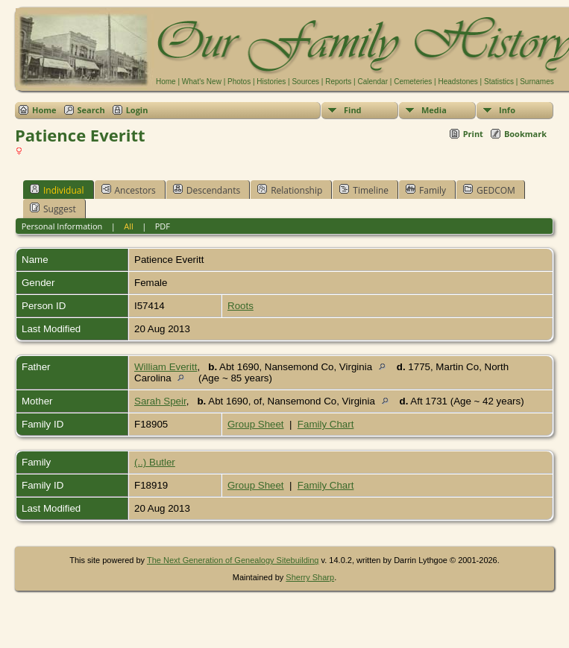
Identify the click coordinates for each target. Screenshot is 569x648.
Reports (338, 81)
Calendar (372, 81)
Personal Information (62, 226)
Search (91, 109)
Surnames (537, 81)
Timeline (364, 190)
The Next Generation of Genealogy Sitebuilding (233, 560)
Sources (305, 81)
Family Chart (326, 424)
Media (434, 109)
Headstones (457, 81)
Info (507, 109)
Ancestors (128, 190)
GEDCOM (489, 190)
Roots (240, 305)
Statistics (499, 81)
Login (137, 109)
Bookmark (525, 133)
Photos (239, 81)
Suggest (53, 208)
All (128, 226)
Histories (271, 81)
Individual (57, 190)
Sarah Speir (160, 401)
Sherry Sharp (310, 577)
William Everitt (165, 366)
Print (473, 133)
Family (426, 190)
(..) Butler (154, 462)
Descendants (206, 190)
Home (166, 81)
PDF (162, 226)
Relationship (289, 190)
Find (353, 109)
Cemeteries (413, 81)
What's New (201, 81)
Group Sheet (255, 424)
